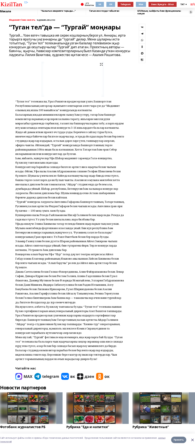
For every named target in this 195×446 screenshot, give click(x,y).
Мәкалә (5, 11)
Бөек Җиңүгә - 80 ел (162, 4)
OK (110, 4)
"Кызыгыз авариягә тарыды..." (58, 11)
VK (99, 4)
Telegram (125, 4)
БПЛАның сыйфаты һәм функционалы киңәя (159, 12)
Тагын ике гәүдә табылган (104, 11)
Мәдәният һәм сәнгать (22, 20)
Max (141, 4)
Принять (179, 439)
